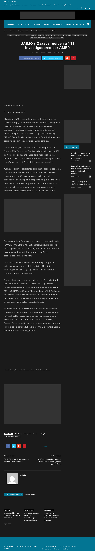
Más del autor (30, 494)
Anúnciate (25, 5)
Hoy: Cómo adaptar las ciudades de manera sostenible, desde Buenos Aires (48, 461)
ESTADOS (41, 35)
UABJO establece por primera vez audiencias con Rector (12, 515)
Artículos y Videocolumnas (39, 24)
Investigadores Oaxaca (30, 434)
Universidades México (12, 437)
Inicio (5, 5)
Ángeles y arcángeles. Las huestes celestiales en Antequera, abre (81, 155)
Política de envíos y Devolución (62, 5)
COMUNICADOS (28, 510)
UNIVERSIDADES (58, 38)
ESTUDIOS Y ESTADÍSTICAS (38, 38)
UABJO (50, 38)
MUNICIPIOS (76, 35)
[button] (88, 24)
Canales (70, 24)
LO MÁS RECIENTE (51, 35)
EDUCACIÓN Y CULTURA (21, 35)
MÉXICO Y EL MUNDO (64, 35)
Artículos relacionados (13, 494)
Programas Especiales (16, 24)
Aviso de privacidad (44, 5)
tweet (44, 446)
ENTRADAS (33, 35)
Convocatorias (58, 24)
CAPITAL (10, 35)
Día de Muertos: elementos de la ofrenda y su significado (16, 460)
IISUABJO (18, 434)
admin (36, 53)
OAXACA (84, 35)
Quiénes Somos (15, 5)
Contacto (33, 5)
